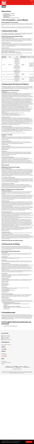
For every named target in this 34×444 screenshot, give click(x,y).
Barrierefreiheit (18, 367)
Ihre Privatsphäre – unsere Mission (9, 13)
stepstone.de (7, 372)
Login (32, 0)
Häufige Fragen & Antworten (6, 362)
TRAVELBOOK (11, 372)
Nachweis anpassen (5, 144)
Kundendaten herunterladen (6, 276)
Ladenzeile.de (30, 371)
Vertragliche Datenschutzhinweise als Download (11, 17)
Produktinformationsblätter (9, 367)
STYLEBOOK (15, 372)
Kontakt (3, 363)
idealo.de (22, 371)
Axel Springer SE (26, 372)
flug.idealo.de (19, 371)
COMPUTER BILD (11, 371)
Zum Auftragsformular (5, 139)
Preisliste (25, 366)
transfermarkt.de (19, 372)
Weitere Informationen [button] (15, 442)
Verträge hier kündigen (26, 367)
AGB (11, 366)
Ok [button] (29, 441)
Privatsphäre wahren (5, 149)
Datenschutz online (7, 14)
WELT (22, 372)
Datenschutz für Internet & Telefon (9, 15)
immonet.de (25, 371)
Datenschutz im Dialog (5, 155)
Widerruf (21, 366)
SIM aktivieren (4, 361)
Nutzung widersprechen (5, 164)
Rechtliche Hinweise (15, 368)
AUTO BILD (3, 371)
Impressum (7, 366)
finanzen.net (15, 371)
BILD (7, 371)
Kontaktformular (6, 16)
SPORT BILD (3, 372)
